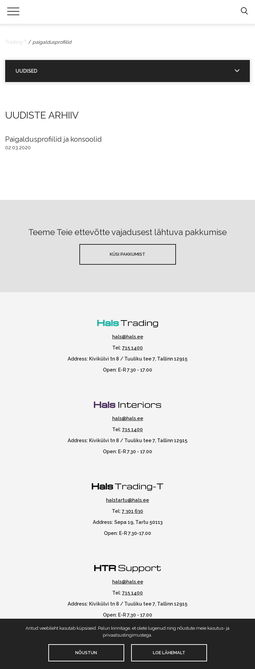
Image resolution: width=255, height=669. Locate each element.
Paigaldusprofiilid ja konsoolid (53, 139)
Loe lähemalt (169, 652)
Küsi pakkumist (127, 254)
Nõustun (86, 652)
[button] (244, 11)
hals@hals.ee (127, 336)
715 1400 (132, 348)
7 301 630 (132, 511)
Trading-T (16, 42)
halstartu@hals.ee (127, 500)
